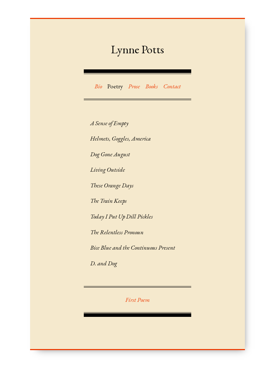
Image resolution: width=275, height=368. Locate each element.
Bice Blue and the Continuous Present (132, 247)
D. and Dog (103, 263)
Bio (98, 86)
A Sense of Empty (109, 123)
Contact (172, 86)
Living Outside (107, 169)
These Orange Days (112, 185)
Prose (134, 86)
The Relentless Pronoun (117, 232)
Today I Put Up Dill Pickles (121, 216)
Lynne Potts (137, 49)
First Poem (137, 300)
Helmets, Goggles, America (120, 138)
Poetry (115, 86)
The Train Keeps (108, 201)
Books (151, 86)
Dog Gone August (110, 154)
